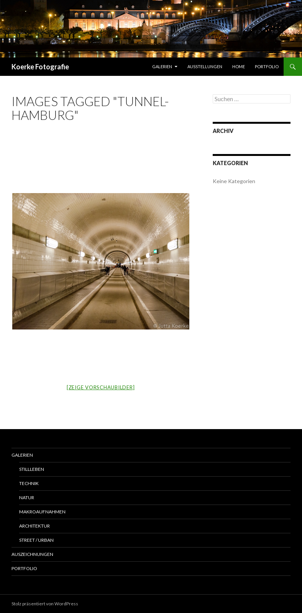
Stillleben (31, 469)
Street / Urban (36, 540)
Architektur (34, 526)
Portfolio (267, 66)
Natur (26, 497)
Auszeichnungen (32, 554)
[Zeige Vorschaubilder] (101, 387)
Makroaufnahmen (42, 512)
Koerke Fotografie (40, 66)
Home (238, 66)
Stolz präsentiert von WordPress (44, 603)
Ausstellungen (204, 66)
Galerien (162, 66)
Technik (29, 483)
